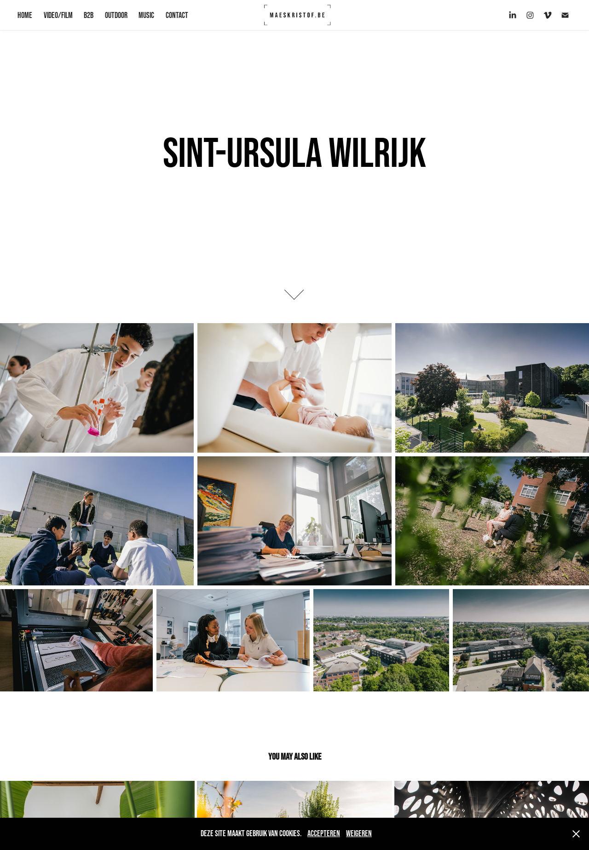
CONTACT (177, 15)
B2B (88, 15)
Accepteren (323, 833)
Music (146, 15)
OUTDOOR (116, 15)
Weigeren (359, 833)
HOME (24, 15)
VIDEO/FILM (58, 15)
